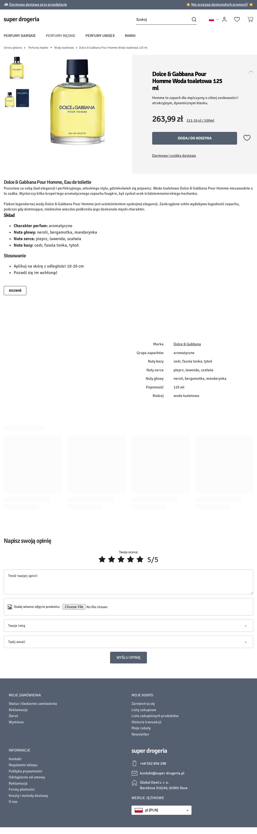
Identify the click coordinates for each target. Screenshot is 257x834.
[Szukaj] (166, 19)
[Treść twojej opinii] (128, 584)
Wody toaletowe (64, 48)
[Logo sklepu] (21, 19)
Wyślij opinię (128, 660)
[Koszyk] (250, 19)
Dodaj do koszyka (195, 138)
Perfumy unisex (100, 35)
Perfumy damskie (20, 35)
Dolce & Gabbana (187, 346)
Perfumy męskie (60, 35)
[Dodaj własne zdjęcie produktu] (96, 609)
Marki (130, 35)
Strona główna (13, 48)
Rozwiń (15, 293)
